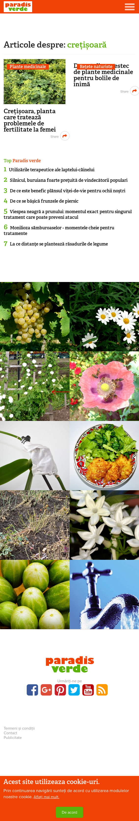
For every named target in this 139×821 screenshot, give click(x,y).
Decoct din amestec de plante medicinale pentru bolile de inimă (103, 75)
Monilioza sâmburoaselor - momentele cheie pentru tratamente (59, 230)
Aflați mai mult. (46, 797)
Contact (10, 733)
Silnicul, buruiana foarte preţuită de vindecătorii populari (68, 180)
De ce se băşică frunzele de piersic (44, 201)
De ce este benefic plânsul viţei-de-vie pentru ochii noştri (67, 191)
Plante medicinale (28, 67)
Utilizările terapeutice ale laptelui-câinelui (51, 170)
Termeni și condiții (19, 728)
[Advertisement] (69, 25)
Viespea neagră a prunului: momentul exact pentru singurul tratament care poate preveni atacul (68, 214)
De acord (69, 812)
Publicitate (13, 737)
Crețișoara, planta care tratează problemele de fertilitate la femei (30, 120)
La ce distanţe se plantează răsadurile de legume (59, 244)
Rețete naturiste (96, 67)
